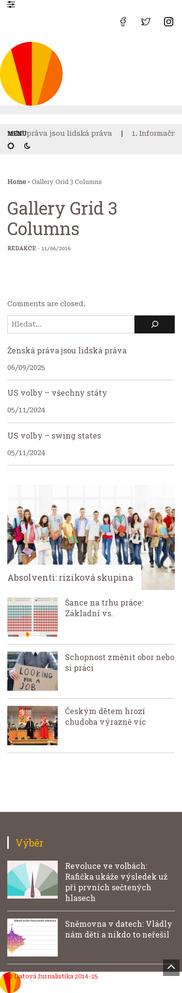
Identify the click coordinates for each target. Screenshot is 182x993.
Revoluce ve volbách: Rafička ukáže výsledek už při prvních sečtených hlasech (116, 882)
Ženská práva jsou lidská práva (58, 133)
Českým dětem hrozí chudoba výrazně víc (105, 716)
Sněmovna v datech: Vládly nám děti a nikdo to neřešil (118, 929)
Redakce (21, 248)
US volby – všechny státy (57, 392)
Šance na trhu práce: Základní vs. (104, 607)
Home (16, 182)
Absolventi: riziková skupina (70, 577)
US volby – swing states (54, 435)
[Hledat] (154, 324)
